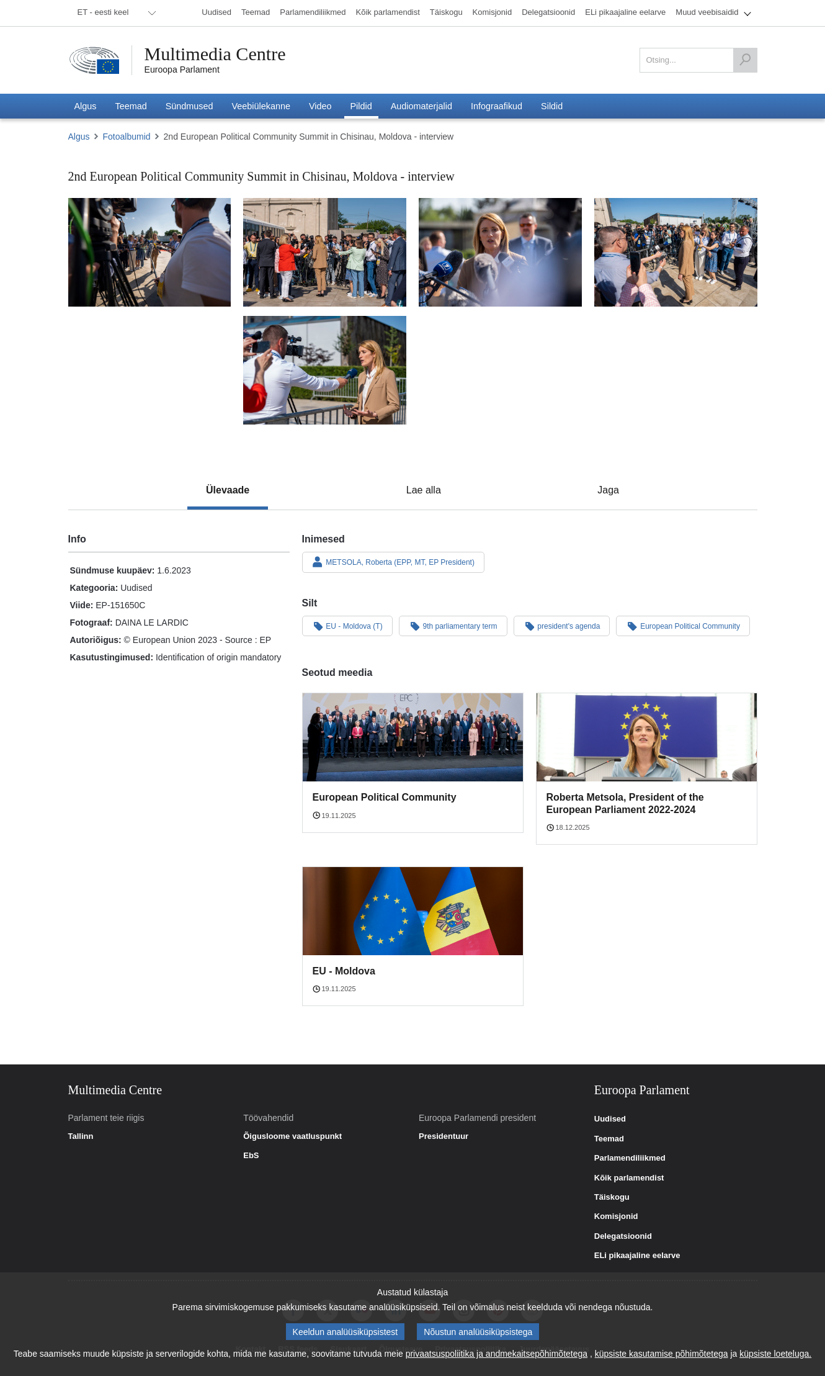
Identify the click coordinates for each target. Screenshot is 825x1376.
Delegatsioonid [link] (623, 1236)
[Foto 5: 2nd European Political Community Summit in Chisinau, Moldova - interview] (324, 370)
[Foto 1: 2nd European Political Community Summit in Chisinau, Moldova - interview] (149, 252)
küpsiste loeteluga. (775, 1354)
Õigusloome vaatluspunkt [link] (292, 1136)
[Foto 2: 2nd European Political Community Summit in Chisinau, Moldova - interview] (324, 252)
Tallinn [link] (81, 1136)
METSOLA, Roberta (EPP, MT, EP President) (393, 561)
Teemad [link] (609, 1139)
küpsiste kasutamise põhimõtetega (661, 1354)
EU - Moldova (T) (347, 625)
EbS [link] (251, 1155)
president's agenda (562, 625)
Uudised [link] (610, 1119)
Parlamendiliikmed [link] (630, 1158)
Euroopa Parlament (182, 69)
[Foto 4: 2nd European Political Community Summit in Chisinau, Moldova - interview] (675, 252)
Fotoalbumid (127, 137)
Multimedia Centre (215, 54)
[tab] (227, 490)
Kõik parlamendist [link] (629, 1178)
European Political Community (683, 625)
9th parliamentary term (453, 625)
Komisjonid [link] (616, 1216)
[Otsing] (745, 60)
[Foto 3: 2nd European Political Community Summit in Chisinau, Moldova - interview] (500, 252)
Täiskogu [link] (612, 1197)
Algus (79, 137)
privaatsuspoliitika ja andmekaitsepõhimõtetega (496, 1354)
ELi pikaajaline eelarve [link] (637, 1255)
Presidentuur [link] (443, 1136)
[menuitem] (114, 13)
